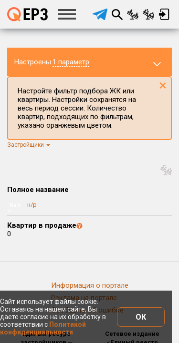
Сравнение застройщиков (148, 14)
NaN (15, 205)
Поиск (117, 14)
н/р (32, 204)
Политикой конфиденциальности (43, 328)
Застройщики (28, 144)
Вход (164, 14)
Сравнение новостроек (132, 14)
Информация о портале (89, 285)
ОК (141, 317)
